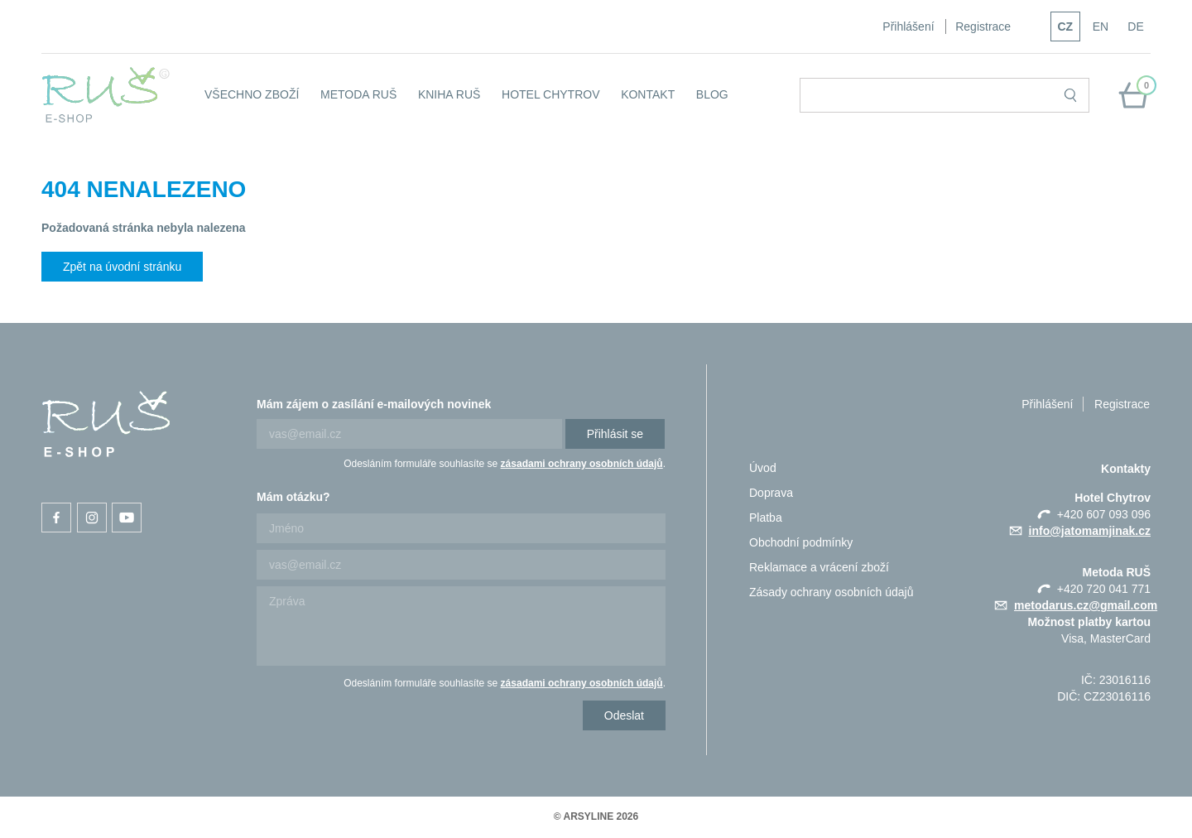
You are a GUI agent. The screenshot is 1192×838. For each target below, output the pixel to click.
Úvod (762, 467)
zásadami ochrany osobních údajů (582, 464)
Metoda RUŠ (358, 94)
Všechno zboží (251, 94)
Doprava (771, 492)
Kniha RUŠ (449, 94)
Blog (712, 94)
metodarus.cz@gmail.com (1085, 605)
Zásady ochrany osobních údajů (831, 592)
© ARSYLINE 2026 (596, 816)
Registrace (983, 26)
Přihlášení (908, 26)
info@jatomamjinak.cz (1090, 530)
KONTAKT (648, 94)
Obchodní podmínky (801, 542)
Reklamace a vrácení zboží (819, 567)
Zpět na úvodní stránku (122, 266)
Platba (765, 517)
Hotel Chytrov (551, 94)
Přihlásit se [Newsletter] (615, 434)
